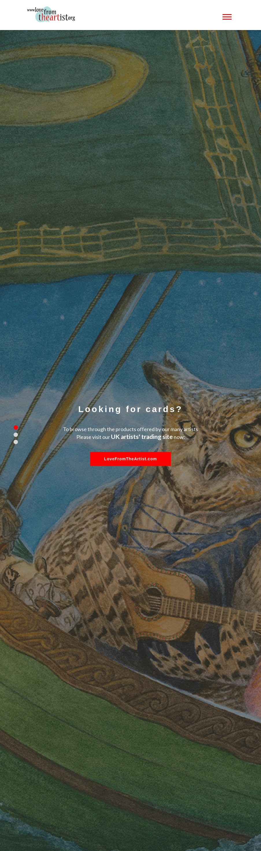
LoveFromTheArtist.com (130, 459)
